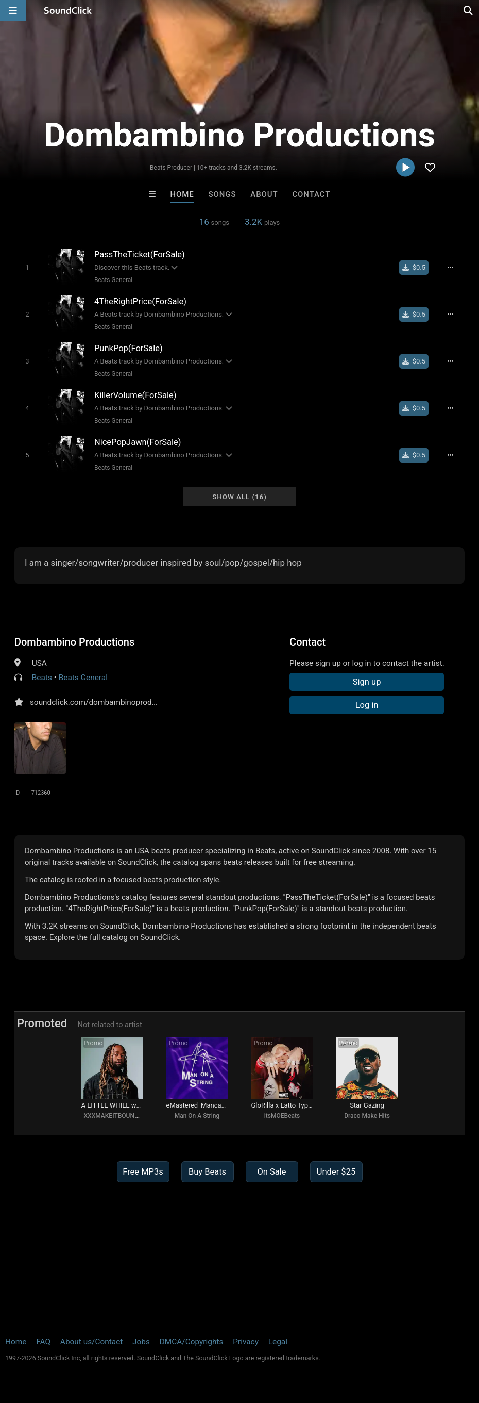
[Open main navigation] (13, 10)
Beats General (113, 280)
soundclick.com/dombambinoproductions (104, 702)
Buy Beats (207, 1172)
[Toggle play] (27, 267)
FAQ (43, 1341)
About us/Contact (91, 1341)
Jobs (141, 1341)
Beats (42, 677)
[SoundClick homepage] (68, 10)
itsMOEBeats (282, 1115)
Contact (311, 194)
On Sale (271, 1172)
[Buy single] (414, 267)
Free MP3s (143, 1172)
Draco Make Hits (367, 1115)
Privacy (246, 1341)
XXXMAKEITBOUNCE (113, 1115)
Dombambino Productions (74, 642)
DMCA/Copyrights (192, 1341)
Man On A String (197, 1115)
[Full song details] (450, 267)
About (264, 194)
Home (182, 194)
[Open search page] (468, 10)
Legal (277, 1341)
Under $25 (336, 1172)
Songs (222, 194)
